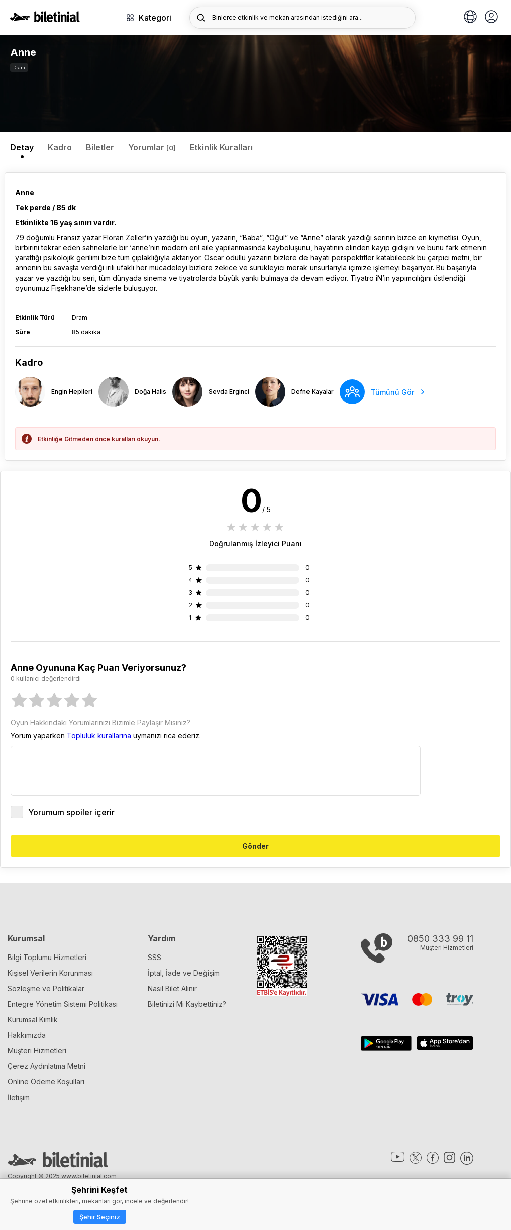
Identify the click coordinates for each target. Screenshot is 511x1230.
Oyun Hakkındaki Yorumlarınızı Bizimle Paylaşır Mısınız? (100, 722)
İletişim (19, 1097)
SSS (154, 957)
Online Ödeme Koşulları (46, 1081)
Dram (19, 67)
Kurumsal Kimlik (33, 1019)
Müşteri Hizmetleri (37, 1050)
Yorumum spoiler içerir (63, 812)
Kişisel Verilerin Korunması (50, 973)
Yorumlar (152, 147)
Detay (22, 147)
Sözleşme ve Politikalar (46, 988)
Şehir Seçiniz (99, 1217)
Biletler (100, 147)
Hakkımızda (27, 1035)
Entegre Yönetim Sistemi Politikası (63, 1004)
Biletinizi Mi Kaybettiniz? (187, 1004)
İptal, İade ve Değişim (184, 973)
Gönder (255, 846)
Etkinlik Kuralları (221, 147)
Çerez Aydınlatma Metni (46, 1066)
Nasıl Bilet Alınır (172, 988)
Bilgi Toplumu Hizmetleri (47, 957)
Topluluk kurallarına (99, 735)
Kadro (60, 147)
